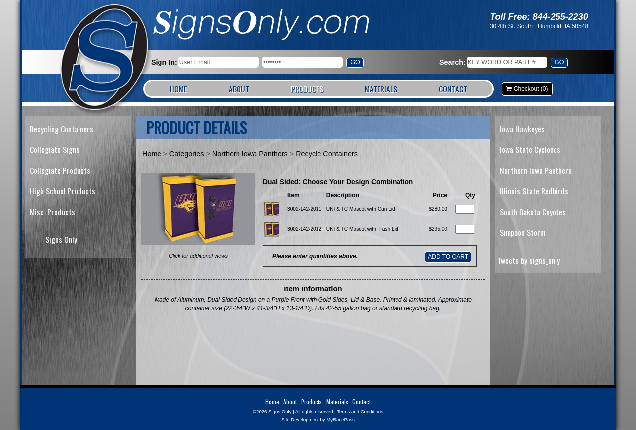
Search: (452, 62)
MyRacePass (340, 419)
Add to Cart (448, 256)
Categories (186, 154)
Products (307, 89)
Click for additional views (198, 256)
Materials (381, 89)
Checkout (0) (531, 88)
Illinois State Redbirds (534, 191)
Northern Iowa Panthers (250, 154)
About (239, 89)
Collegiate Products (60, 170)
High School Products (62, 191)
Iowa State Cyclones (530, 149)
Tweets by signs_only (528, 260)
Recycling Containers (61, 129)
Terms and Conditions (360, 411)
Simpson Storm (522, 232)
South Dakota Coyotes (533, 211)
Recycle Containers (327, 154)
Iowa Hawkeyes (522, 129)
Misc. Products (52, 211)
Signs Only (105, 58)
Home (178, 89)
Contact (453, 89)
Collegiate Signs (55, 149)
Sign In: (164, 62)
